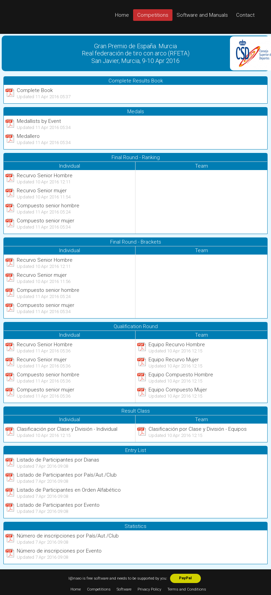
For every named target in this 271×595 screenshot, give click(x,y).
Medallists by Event (39, 121)
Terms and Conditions (186, 589)
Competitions (152, 15)
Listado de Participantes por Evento (58, 505)
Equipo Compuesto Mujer (178, 390)
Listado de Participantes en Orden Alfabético (69, 490)
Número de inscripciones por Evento (59, 551)
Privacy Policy (149, 589)
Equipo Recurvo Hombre (177, 344)
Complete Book (35, 90)
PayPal (185, 578)
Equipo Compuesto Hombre (181, 375)
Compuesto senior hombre (48, 206)
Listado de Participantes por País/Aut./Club (67, 475)
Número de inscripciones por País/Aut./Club (68, 536)
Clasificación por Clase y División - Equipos (198, 429)
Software (124, 589)
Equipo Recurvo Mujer (174, 360)
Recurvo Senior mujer (42, 190)
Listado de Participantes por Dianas (58, 460)
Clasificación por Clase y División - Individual (67, 429)
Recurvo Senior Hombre (45, 175)
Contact (245, 15)
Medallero (28, 136)
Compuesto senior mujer (45, 221)
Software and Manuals (202, 15)
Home (122, 15)
